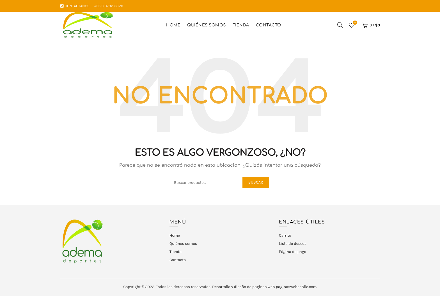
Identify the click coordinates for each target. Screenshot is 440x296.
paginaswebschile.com (296, 286)
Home (173, 25)
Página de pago (292, 251)
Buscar (255, 182)
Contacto (268, 25)
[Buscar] (340, 25)
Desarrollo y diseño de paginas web (243, 286)
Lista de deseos (354, 23)
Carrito (285, 235)
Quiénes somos (206, 25)
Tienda (241, 25)
